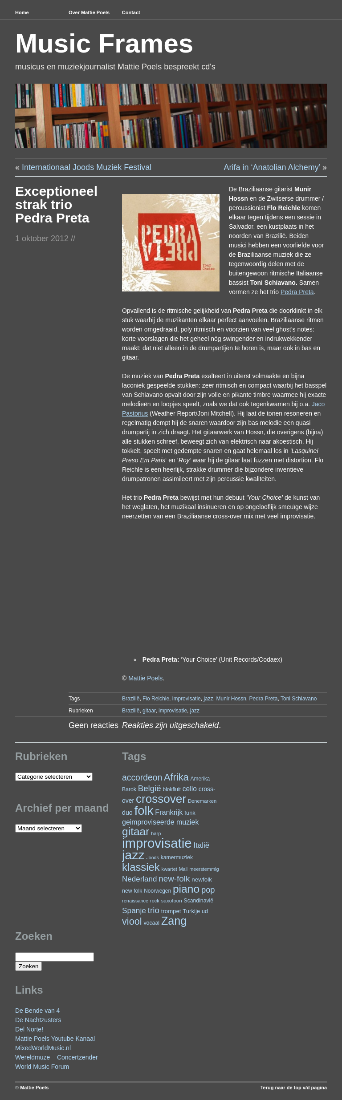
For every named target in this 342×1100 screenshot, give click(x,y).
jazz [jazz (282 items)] (133, 855)
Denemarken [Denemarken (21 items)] (202, 801)
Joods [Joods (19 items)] (152, 857)
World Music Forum (42, 1066)
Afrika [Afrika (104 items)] (176, 777)
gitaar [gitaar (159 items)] (135, 831)
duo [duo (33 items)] (127, 812)
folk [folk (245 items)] (144, 810)
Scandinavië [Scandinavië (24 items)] (198, 901)
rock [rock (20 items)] (154, 900)
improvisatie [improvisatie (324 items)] (156, 843)
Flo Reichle (155, 699)
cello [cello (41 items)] (190, 789)
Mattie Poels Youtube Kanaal (55, 1038)
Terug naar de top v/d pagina (294, 1087)
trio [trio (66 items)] (153, 910)
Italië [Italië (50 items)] (201, 845)
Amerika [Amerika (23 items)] (200, 779)
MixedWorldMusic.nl (43, 1047)
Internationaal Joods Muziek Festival (86, 167)
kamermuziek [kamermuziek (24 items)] (177, 857)
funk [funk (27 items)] (189, 812)
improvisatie (186, 699)
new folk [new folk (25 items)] (132, 891)
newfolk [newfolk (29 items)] (201, 879)
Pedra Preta (263, 699)
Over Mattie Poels (89, 12)
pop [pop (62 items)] (208, 889)
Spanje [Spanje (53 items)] (134, 910)
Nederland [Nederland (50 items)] (139, 879)
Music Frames (104, 43)
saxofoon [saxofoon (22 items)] (171, 900)
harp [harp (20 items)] (156, 833)
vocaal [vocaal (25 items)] (151, 923)
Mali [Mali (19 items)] (183, 869)
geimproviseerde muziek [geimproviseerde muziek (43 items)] (160, 822)
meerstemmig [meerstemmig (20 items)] (204, 869)
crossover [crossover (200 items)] (161, 798)
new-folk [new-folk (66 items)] (174, 878)
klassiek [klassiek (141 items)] (141, 867)
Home (22, 12)
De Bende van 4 (37, 1010)
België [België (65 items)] (149, 788)
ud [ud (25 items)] (205, 911)
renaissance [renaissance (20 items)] (135, 900)
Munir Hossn (231, 699)
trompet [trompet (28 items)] (171, 911)
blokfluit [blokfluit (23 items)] (172, 789)
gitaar (148, 711)
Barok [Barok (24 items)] (129, 789)
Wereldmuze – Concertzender (56, 1057)
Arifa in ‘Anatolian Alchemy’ (272, 167)
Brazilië (130, 699)
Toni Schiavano (299, 699)
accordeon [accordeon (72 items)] (142, 777)
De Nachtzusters (38, 1019)
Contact (131, 12)
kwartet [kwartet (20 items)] (169, 869)
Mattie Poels (34, 1087)
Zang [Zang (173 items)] (174, 920)
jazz (208, 699)
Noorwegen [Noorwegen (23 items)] (157, 891)
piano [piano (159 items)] (186, 889)
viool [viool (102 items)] (132, 921)
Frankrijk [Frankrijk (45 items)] (169, 812)
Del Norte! (29, 1029)
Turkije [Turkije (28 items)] (191, 911)
